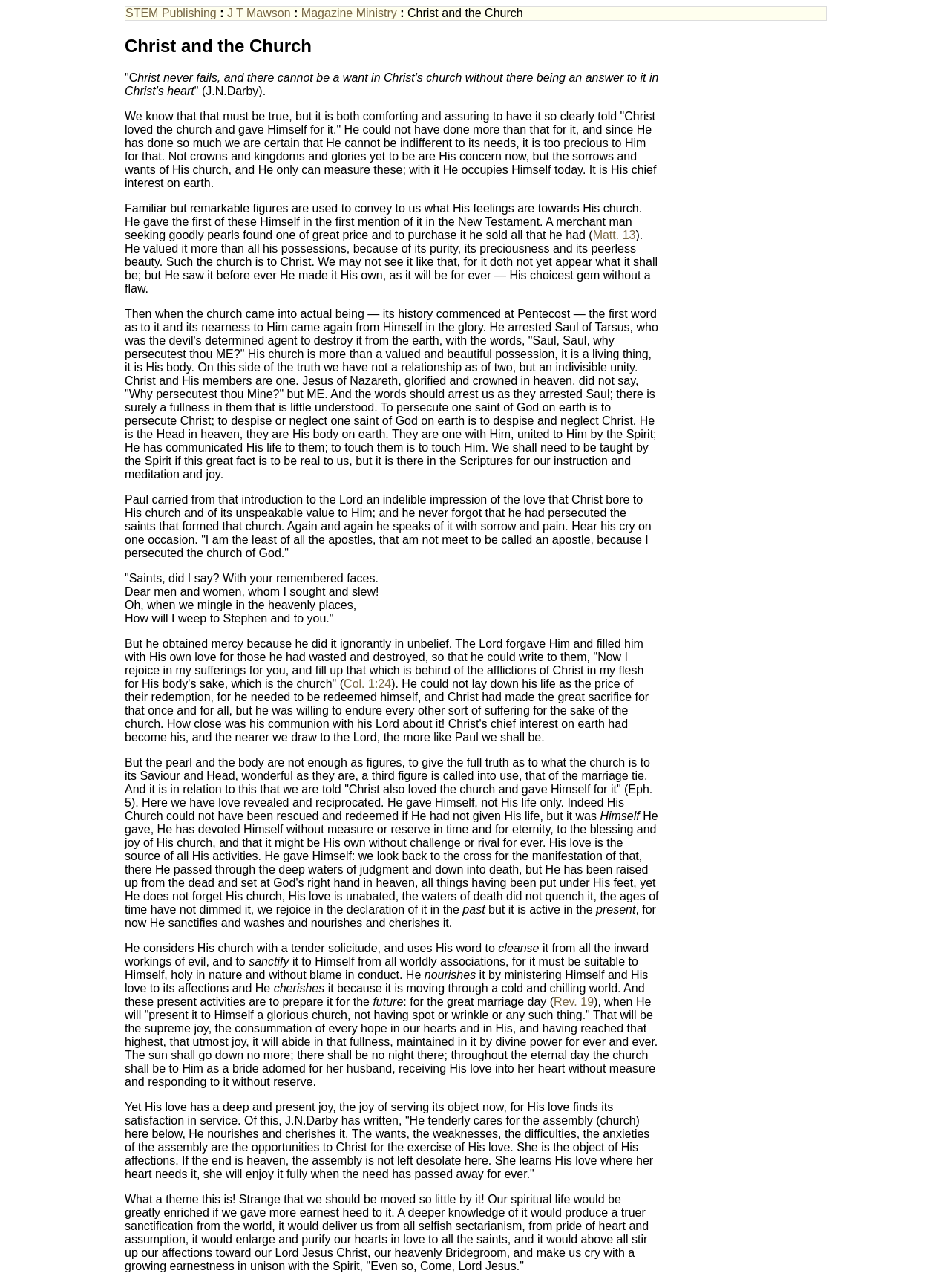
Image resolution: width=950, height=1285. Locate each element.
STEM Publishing (171, 13)
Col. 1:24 (367, 683)
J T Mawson (259, 13)
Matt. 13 (614, 235)
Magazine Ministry (349, 13)
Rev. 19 (574, 1001)
